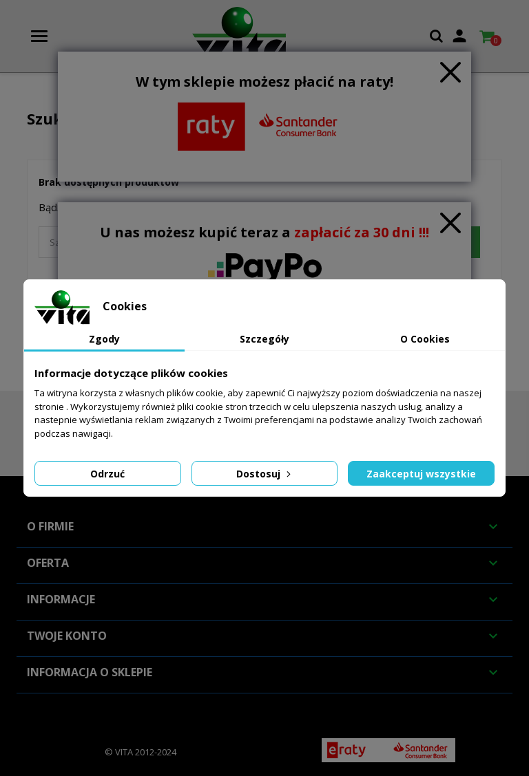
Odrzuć (107, 473)
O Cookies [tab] (425, 338)
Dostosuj (264, 473)
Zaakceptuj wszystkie (421, 473)
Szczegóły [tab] (264, 338)
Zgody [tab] (104, 338)
